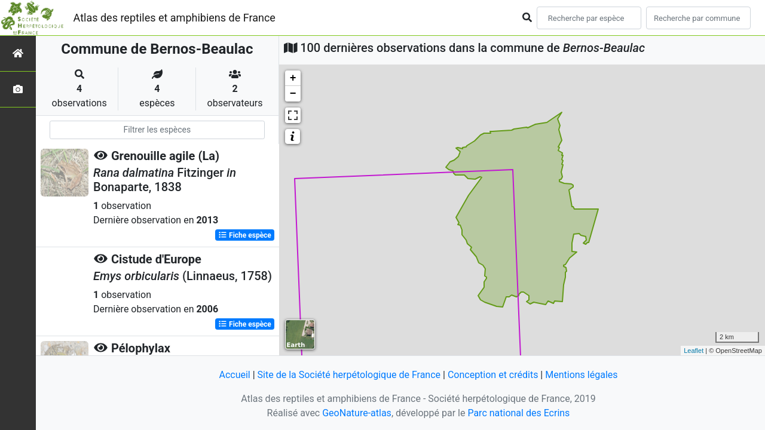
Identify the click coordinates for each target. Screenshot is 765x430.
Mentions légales (581, 374)
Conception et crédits (493, 374)
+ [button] (293, 78)
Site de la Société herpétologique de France (349, 374)
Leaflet (693, 350)
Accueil (234, 374)
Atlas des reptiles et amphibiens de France (175, 17)
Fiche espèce (244, 235)
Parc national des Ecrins (518, 413)
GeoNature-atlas (356, 413)
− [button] (293, 94)
